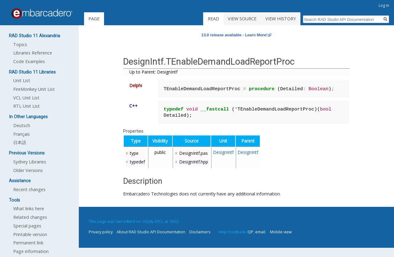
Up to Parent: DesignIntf (153, 72)
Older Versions (28, 170)
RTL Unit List (26, 106)
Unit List (21, 80)
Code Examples (29, 61)
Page (93, 19)
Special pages (27, 226)
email (260, 232)
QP (250, 232)
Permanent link (28, 243)
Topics (20, 44)
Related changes (30, 217)
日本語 (19, 142)
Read (213, 19)
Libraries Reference (32, 53)
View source (242, 19)
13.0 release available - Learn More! (234, 35)
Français (21, 134)
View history (280, 19)
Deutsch (21, 125)
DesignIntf (223, 152)
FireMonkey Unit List (34, 89)
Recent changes (29, 189)
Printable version (30, 234)
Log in (384, 5)
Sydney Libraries (29, 162)
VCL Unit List (26, 98)
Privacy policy (101, 232)
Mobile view (281, 232)
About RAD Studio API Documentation (151, 232)
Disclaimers (200, 232)
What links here (28, 208)
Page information (31, 251)
